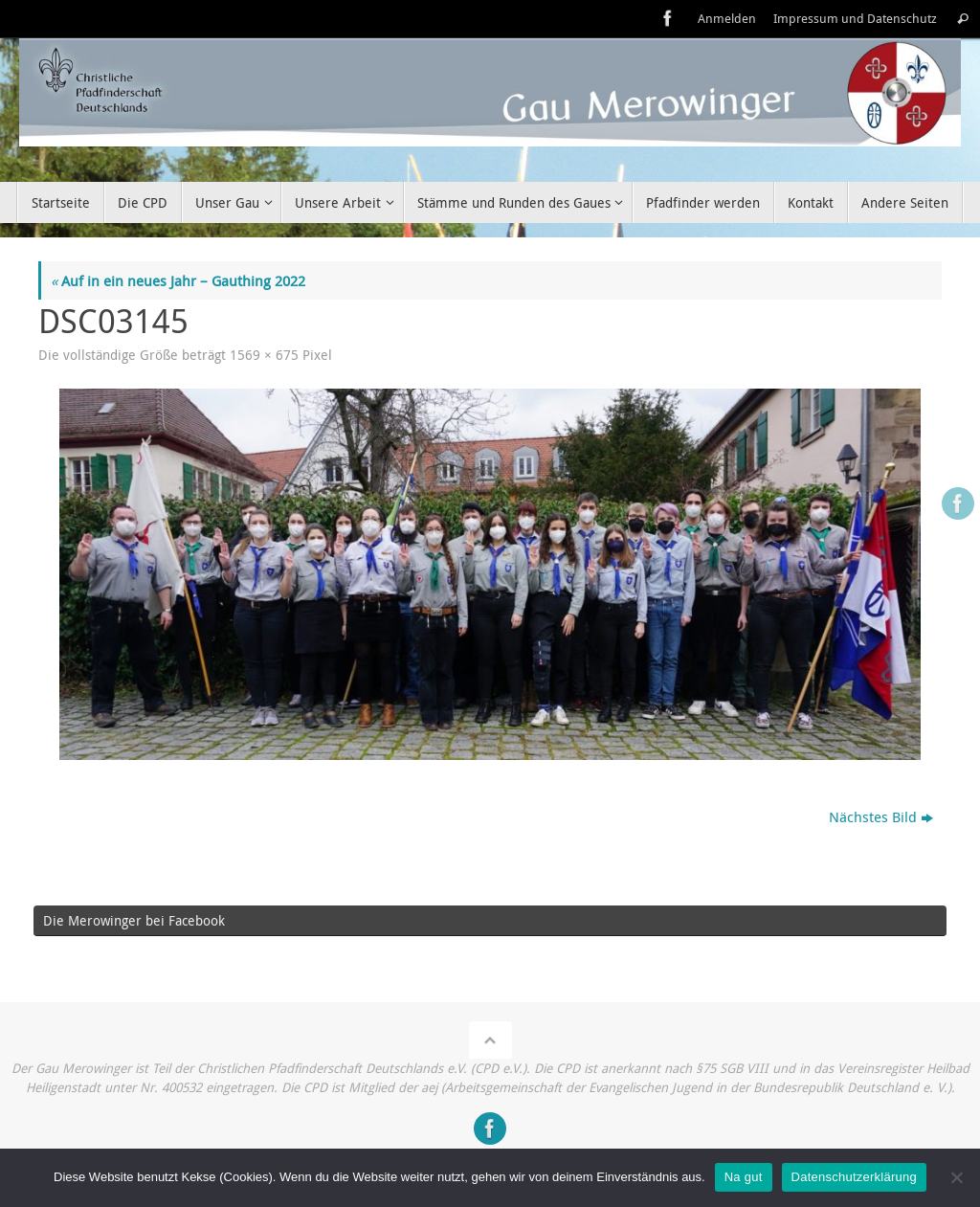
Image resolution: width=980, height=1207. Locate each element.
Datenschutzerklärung (854, 1177)
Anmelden (727, 19)
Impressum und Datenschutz (855, 19)
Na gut (743, 1177)
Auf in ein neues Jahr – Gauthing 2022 (178, 280)
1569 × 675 (264, 355)
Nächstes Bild (881, 816)
